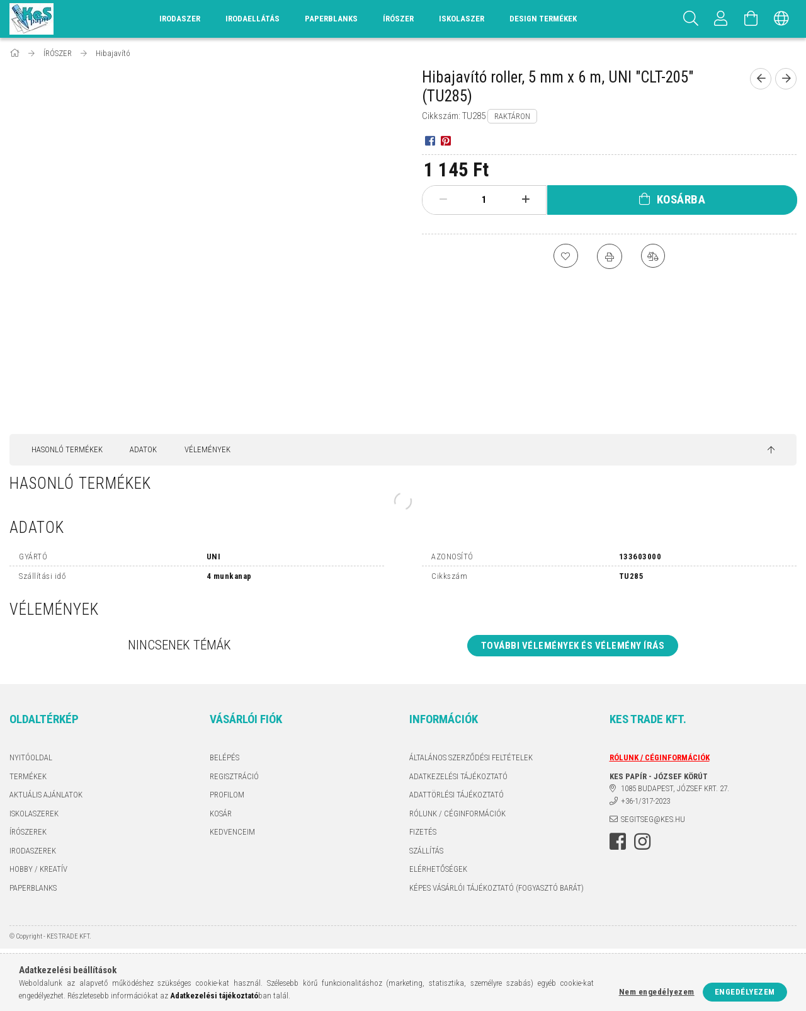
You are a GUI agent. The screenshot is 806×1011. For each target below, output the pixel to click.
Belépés (224, 757)
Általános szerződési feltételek (471, 757)
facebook (618, 841)
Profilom (227, 794)
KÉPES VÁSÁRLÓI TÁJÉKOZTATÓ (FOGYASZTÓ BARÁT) (496, 888)
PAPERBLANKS (33, 888)
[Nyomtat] (609, 256)
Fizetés (422, 832)
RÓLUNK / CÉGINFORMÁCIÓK (457, 813)
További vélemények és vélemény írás (573, 645)
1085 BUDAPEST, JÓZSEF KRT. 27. (675, 788)
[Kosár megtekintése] (751, 19)
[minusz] (443, 200)
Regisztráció (234, 776)
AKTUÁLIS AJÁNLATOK (45, 794)
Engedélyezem (745, 992)
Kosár (221, 813)
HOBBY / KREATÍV (38, 869)
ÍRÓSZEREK (28, 832)
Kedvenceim (232, 832)
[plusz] (525, 200)
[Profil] (721, 19)
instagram (642, 841)
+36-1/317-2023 (645, 801)
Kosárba (681, 199)
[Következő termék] (786, 78)
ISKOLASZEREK (34, 813)
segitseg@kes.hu (653, 819)
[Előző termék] (760, 78)
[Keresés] (691, 19)
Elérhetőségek (438, 869)
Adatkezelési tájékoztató (458, 776)
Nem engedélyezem (657, 992)
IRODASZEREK (32, 850)
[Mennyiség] (484, 199)
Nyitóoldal (30, 757)
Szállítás (426, 850)
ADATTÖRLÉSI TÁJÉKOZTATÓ (456, 794)
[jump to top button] (771, 450)
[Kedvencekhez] (565, 256)
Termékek (28, 776)
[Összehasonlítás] (653, 256)
